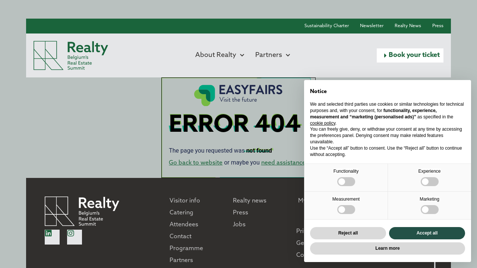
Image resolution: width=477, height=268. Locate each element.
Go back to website (195, 163)
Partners (272, 55)
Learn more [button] (387, 248)
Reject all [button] (348, 233)
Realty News (408, 26)
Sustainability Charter (326, 26)
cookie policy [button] (322, 123)
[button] (410, 55)
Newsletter (371, 26)
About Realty (219, 55)
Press (437, 26)
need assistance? (284, 163)
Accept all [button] (427, 233)
